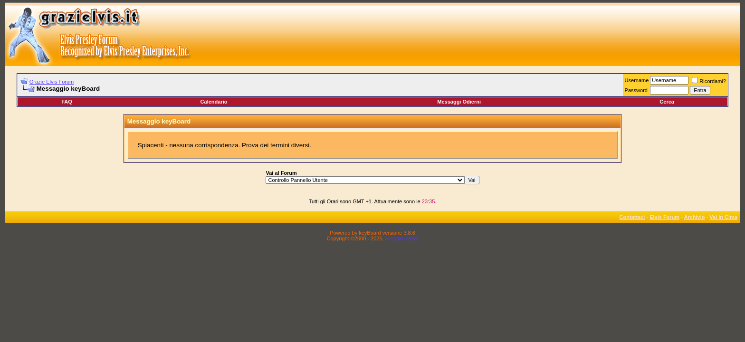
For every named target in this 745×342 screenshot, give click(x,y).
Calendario (214, 101)
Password (636, 90)
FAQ (66, 101)
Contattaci (632, 217)
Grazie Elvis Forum (51, 82)
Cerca (666, 101)
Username (637, 80)
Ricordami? (709, 81)
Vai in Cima (723, 217)
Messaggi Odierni (459, 101)
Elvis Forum (664, 217)
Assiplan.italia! (401, 238)
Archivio (694, 217)
